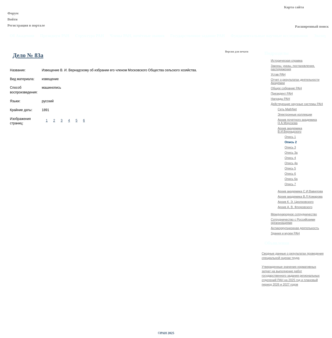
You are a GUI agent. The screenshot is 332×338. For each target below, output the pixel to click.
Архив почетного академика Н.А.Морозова (297, 121)
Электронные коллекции (295, 114)
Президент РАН (282, 93)
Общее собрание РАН (286, 88)
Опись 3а (291, 152)
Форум (12, 13)
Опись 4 (290, 157)
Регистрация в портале (26, 25)
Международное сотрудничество (294, 214)
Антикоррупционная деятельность (295, 228)
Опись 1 (290, 136)
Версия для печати (237, 51)
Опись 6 (290, 173)
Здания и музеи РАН (285, 233)
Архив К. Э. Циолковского (296, 201)
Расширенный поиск (312, 26)
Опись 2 (291, 142)
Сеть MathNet (287, 109)
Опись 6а (291, 178)
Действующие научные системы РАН (297, 104)
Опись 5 (290, 168)
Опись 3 (290, 147)
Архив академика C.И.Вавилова (300, 191)
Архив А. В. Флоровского (295, 207)
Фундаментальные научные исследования (269, 35)
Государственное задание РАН (197, 35)
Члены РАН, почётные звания (137, 35)
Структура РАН (89, 35)
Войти (12, 19)
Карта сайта (294, 7)
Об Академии (22, 35)
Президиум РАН (54, 35)
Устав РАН (278, 74)
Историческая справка (286, 60)
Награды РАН (280, 98)
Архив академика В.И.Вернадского (290, 130)
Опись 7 (290, 184)
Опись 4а (291, 163)
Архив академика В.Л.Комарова (300, 196)
